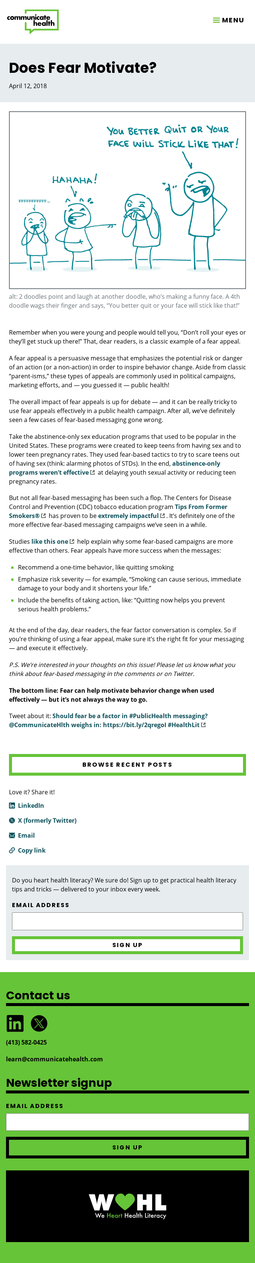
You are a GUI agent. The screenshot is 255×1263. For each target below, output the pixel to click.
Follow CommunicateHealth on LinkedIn (15, 1023)
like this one (52, 541)
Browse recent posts (127, 764)
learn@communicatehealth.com (54, 1059)
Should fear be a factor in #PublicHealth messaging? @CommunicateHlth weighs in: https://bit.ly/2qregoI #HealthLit (108, 720)
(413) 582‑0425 (26, 1042)
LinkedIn (31, 805)
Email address (41, 905)
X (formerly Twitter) (47, 820)
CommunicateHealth (33, 22)
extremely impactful (131, 516)
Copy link (32, 850)
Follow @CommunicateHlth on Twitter (39, 1023)
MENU (233, 20)
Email (26, 835)
